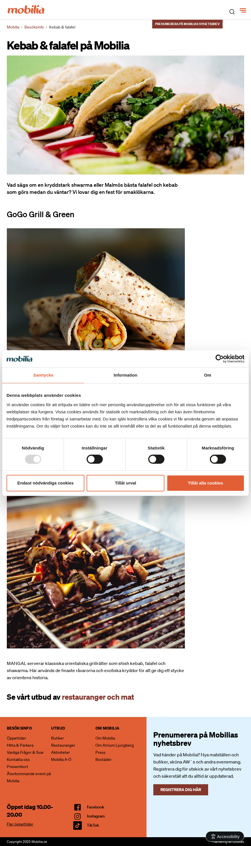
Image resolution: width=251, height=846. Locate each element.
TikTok (93, 825)
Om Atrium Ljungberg (114, 745)
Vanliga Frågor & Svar (25, 752)
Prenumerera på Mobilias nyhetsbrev (187, 24)
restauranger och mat (98, 696)
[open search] (232, 11)
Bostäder (103, 759)
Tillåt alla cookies (205, 483)
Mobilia (13, 27)
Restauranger (63, 745)
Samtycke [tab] (43, 375)
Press (100, 752)
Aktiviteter (60, 752)
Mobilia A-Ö (61, 759)
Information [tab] (125, 375)
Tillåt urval (125, 483)
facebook (95, 807)
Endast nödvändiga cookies (45, 483)
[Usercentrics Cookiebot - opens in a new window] (219, 358)
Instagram (96, 816)
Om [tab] (207, 375)
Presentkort (17, 766)
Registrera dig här (180, 789)
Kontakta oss (18, 759)
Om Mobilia (105, 738)
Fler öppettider (20, 824)
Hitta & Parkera (20, 745)
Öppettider (16, 738)
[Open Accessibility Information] (225, 836)
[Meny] (243, 10)
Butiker (57, 738)
